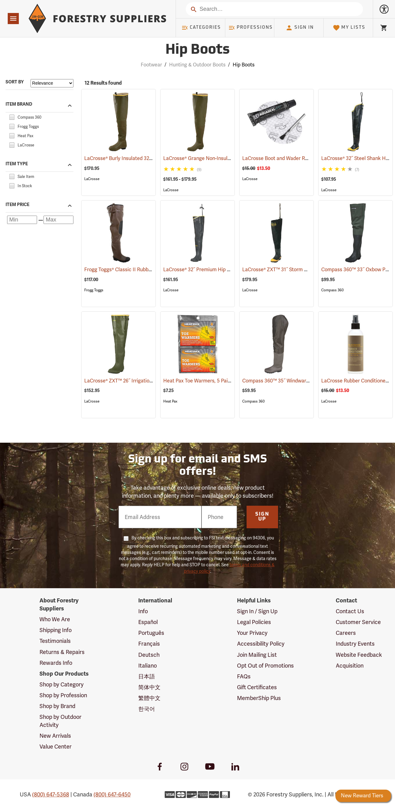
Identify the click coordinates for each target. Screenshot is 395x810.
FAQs (244, 676)
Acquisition (350, 665)
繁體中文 (149, 698)
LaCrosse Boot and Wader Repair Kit (291, 158)
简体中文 (149, 687)
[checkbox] (11, 116)
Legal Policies (254, 622)
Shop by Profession (63, 695)
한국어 (146, 708)
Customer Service (358, 622)
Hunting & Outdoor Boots (197, 64)
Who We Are (55, 619)
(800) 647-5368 (50, 794)
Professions (250, 28)
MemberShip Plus (259, 698)
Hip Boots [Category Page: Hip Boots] (197, 50)
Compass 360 (332, 290)
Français (149, 643)
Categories (201, 28)
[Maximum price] (58, 220)
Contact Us (350, 611)
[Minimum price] (22, 220)
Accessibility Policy (261, 643)
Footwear (151, 64)
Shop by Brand (57, 706)
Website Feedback (359, 654)
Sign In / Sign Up (257, 611)
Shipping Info (56, 630)
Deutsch (149, 654)
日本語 (146, 676)
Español (148, 622)
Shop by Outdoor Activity (60, 720)
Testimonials (55, 640)
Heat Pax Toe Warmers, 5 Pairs (206, 381)
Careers (346, 632)
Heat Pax (170, 401)
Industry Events (355, 643)
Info (143, 611)
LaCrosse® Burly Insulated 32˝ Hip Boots (137, 158)
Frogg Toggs (93, 290)
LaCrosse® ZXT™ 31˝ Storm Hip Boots (293, 269)
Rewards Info (56, 662)
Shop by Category (62, 684)
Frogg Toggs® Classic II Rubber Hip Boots (139, 269)
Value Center (56, 746)
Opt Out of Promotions (265, 665)
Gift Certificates (257, 687)
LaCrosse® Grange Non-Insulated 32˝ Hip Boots (225, 158)
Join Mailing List (257, 654)
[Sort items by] (52, 83)
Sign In (299, 28)
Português (151, 632)
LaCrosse (91, 178)
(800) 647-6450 (112, 794)
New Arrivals (55, 735)
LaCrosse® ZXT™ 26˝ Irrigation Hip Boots (138, 381)
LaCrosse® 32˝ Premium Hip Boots (210, 269)
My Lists (349, 28)
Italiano (147, 665)
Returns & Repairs (62, 652)
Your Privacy (252, 632)
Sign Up (262, 517)
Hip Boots (244, 64)
